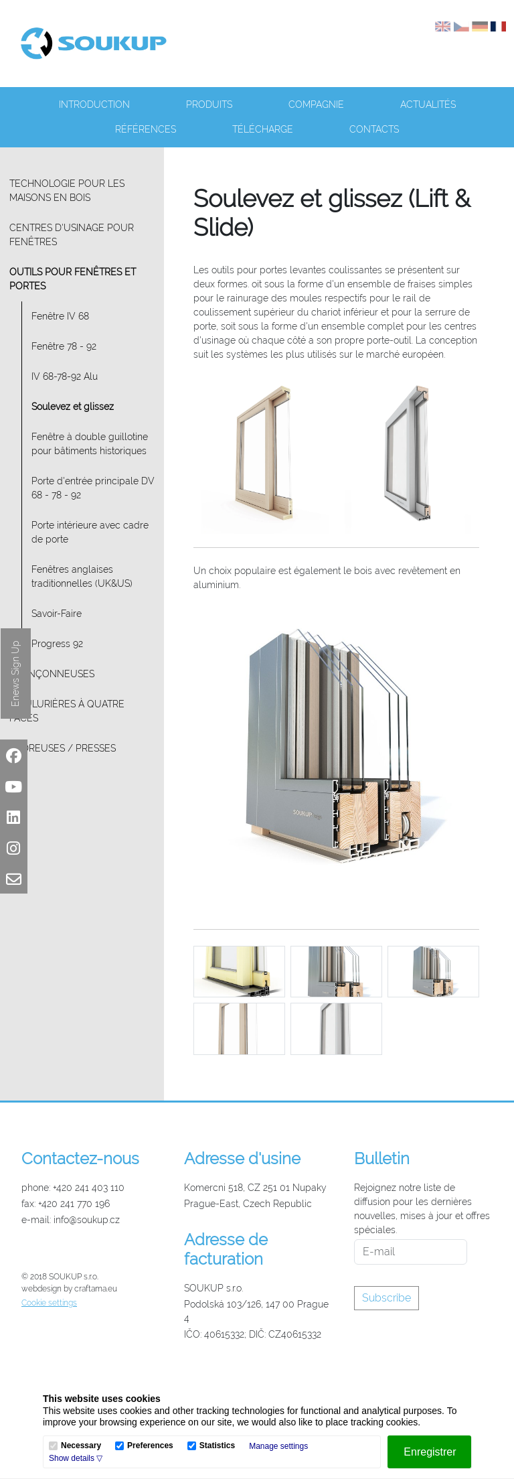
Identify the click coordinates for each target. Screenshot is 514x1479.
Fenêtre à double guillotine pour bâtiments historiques (89, 443)
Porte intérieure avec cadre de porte (90, 532)
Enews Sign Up (15, 673)
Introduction (94, 104)
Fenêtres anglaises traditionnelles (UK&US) (82, 576)
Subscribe (386, 1297)
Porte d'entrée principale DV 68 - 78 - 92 (93, 488)
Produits (209, 104)
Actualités (428, 104)
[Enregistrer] (429, 1451)
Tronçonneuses (51, 673)
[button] (75, 1458)
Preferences (150, 1445)
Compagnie (316, 104)
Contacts (374, 129)
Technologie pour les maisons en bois (66, 190)
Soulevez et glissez (72, 406)
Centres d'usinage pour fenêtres (71, 234)
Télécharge (262, 129)
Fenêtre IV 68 (60, 316)
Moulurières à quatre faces (66, 711)
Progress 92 (57, 643)
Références (145, 129)
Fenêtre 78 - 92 (63, 346)
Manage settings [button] (278, 1446)
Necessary (81, 1445)
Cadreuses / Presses (62, 748)
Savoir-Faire (56, 613)
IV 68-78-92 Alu (64, 376)
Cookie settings (49, 1303)
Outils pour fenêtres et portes (72, 279)
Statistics (217, 1445)
